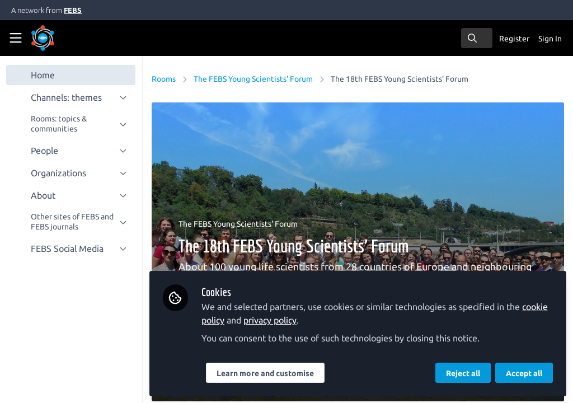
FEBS (73, 10)
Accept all (524, 373)
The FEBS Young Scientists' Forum (253, 78)
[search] (476, 38)
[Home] (58, 38)
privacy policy (270, 320)
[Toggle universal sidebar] (15, 38)
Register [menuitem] (514, 38)
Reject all (463, 373)
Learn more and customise (265, 373)
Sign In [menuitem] (550, 38)
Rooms (164, 78)
